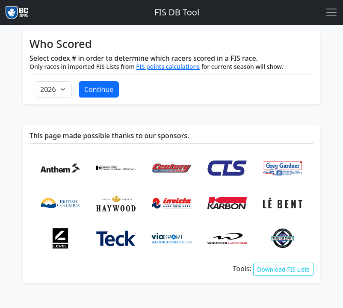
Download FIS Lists (283, 269)
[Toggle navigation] (331, 12)
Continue (98, 89)
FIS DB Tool (176, 12)
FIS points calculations (168, 66)
